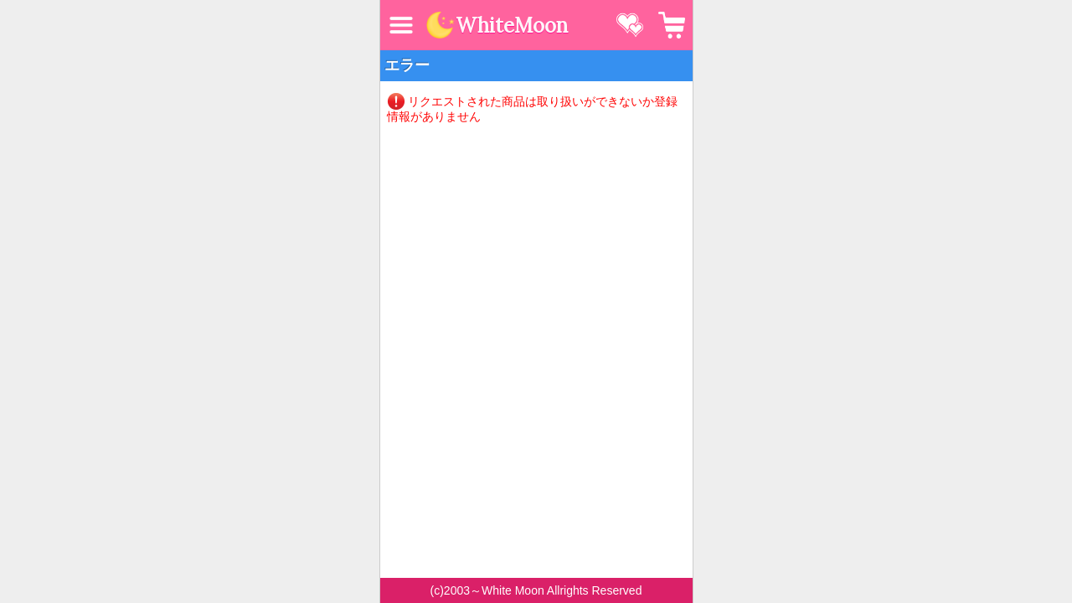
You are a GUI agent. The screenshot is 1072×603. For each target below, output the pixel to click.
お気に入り (630, 25)
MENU (401, 25)
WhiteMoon (512, 26)
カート (672, 25)
